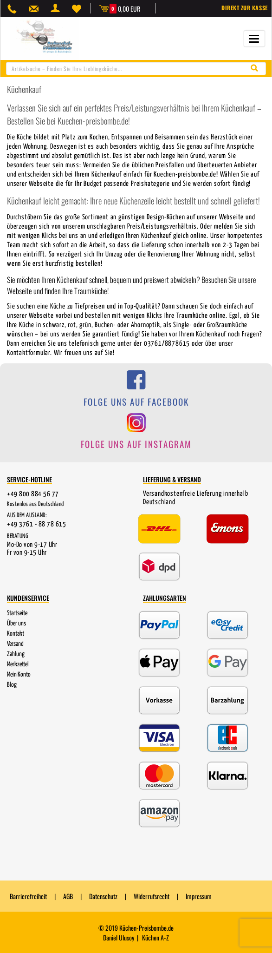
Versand (15, 643)
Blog (12, 684)
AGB (68, 896)
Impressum (199, 896)
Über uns (16, 623)
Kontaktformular (28, 352)
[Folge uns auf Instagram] (136, 435)
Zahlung (16, 654)
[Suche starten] (256, 67)
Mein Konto (19, 674)
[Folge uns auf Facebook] (136, 393)
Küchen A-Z (155, 937)
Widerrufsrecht (151, 896)
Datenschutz (103, 896)
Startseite (17, 613)
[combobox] (136, 68)
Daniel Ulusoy (118, 937)
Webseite (41, 315)
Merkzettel (18, 664)
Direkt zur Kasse (245, 8)
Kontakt (15, 633)
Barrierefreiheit (28, 896)
